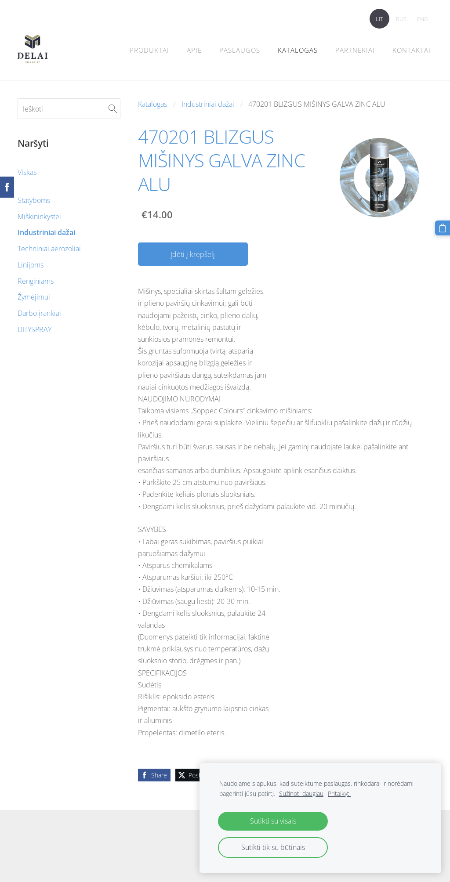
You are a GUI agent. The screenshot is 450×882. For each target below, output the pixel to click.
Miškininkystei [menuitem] (39, 216)
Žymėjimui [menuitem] (34, 297)
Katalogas (152, 104)
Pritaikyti (339, 793)
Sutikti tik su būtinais (273, 847)
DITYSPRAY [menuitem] (34, 329)
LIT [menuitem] (379, 19)
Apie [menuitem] (194, 50)
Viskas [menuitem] (27, 172)
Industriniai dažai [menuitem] (46, 232)
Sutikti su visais (273, 821)
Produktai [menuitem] (149, 50)
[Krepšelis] (442, 227)
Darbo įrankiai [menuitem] (39, 313)
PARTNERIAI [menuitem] (355, 50)
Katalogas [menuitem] (298, 50)
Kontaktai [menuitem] (411, 50)
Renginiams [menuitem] (36, 281)
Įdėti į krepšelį (193, 254)
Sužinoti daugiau (301, 793)
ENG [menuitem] (422, 19)
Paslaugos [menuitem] (239, 50)
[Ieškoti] (69, 108)
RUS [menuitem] (401, 19)
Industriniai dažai (207, 104)
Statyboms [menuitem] (34, 200)
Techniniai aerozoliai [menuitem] (49, 248)
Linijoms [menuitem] (31, 265)
